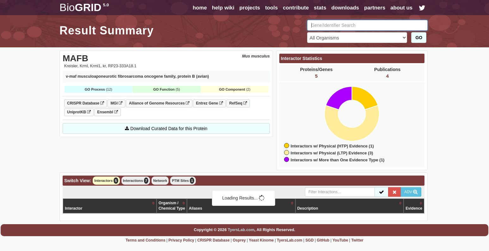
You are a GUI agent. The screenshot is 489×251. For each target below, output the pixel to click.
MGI (116, 103)
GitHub (323, 240)
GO (418, 37)
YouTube (340, 240)
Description (307, 208)
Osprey (239, 240)
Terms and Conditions (145, 240)
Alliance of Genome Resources (159, 103)
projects (249, 8)
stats (320, 8)
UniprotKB (79, 112)
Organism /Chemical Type (171, 206)
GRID (84, 7)
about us (401, 8)
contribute (296, 8)
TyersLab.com (241, 230)
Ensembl (107, 112)
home (200, 8)
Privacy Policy (181, 240)
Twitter (357, 240)
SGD (310, 240)
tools (271, 8)
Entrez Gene (209, 103)
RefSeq (238, 103)
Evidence (413, 208)
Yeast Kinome (261, 240)
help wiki (223, 8)
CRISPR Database (85, 103)
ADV (411, 192)
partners (374, 8)
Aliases (195, 208)
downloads (345, 8)
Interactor (73, 208)
